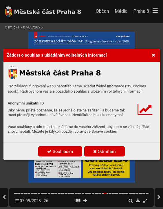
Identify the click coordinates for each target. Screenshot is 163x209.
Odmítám (104, 151)
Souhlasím (60, 151)
